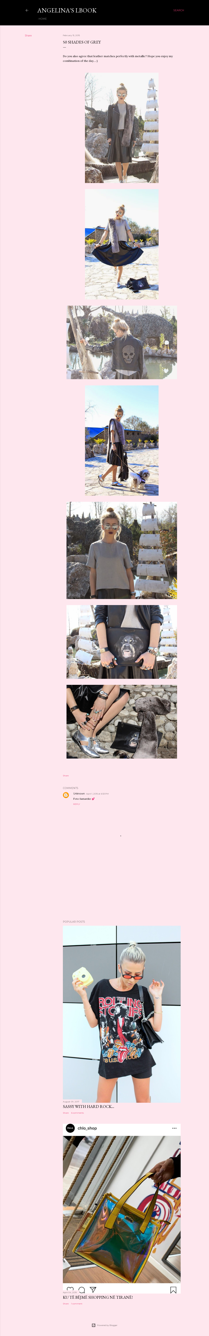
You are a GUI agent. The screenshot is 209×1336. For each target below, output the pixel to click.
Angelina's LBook (67, 10)
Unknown (79, 793)
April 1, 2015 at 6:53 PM (97, 793)
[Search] (178, 10)
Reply (76, 804)
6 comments (77, 1113)
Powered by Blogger (104, 1325)
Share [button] (28, 35)
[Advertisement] (122, 887)
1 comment (76, 1303)
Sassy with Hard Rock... (88, 1106)
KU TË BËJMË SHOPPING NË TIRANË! (98, 1297)
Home (43, 18)
